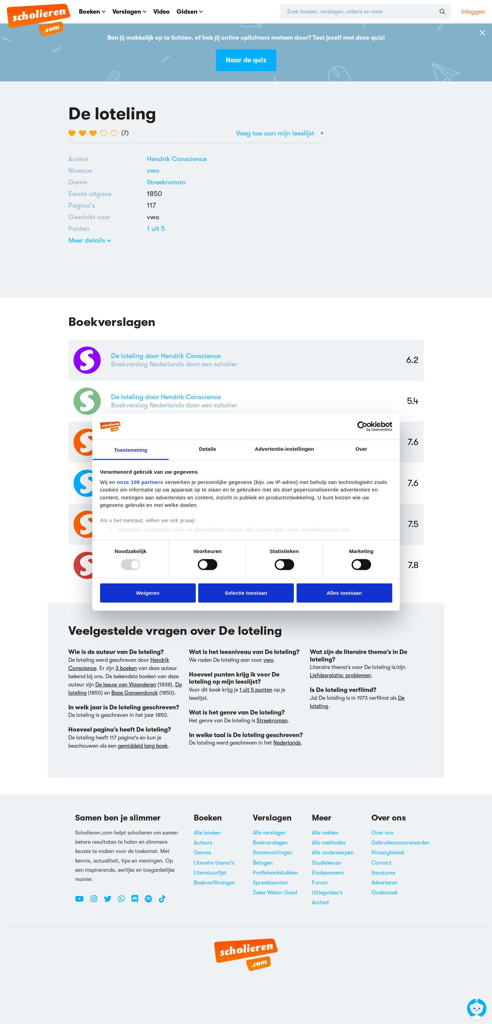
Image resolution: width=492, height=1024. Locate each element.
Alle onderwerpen (333, 853)
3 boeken (126, 668)
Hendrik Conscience (177, 159)
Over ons (382, 833)
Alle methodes (328, 843)
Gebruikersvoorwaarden (400, 843)
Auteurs (203, 843)
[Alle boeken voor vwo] (153, 170)
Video (161, 11)
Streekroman (166, 182)
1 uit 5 (156, 229)
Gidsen (190, 11)
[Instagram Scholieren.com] (96, 901)
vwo (153, 170)
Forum (320, 883)
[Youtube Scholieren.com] (82, 901)
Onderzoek (384, 893)
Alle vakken (325, 833)
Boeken (92, 11)
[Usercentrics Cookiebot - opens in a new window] (362, 426)
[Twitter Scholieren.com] (110, 901)
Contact (381, 863)
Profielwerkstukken (275, 873)
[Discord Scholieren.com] (137, 901)
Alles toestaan (344, 592)
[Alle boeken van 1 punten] (156, 229)
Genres (202, 853)
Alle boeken (207, 833)
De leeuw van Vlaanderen (125, 685)
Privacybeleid (387, 853)
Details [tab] (207, 449)
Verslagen (129, 11)
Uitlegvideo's (327, 893)
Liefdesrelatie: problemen (340, 675)
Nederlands (287, 743)
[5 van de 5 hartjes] (116, 133)
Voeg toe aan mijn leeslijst (281, 133)
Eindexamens (328, 873)
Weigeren (147, 592)
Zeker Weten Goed (275, 893)
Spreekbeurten (270, 883)
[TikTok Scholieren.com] (162, 901)
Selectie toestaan (246, 592)
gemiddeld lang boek (143, 746)
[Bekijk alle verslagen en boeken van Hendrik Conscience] (177, 159)
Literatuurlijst (210, 873)
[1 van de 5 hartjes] (73, 133)
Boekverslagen (270, 843)
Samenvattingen (272, 853)
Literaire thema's (214, 863)
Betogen (263, 863)
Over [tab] (361, 449)
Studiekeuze (326, 863)
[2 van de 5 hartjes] (84, 133)
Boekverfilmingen (214, 883)
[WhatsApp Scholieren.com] (124, 901)
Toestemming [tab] (131, 450)
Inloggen (473, 11)
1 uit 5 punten (256, 690)
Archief (320, 903)
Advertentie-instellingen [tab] (284, 449)
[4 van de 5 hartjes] (105, 133)
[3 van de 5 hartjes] (95, 133)
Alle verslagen (269, 833)
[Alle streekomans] (166, 182)
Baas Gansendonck (134, 693)
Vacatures (383, 873)
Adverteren (384, 883)
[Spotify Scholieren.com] (151, 901)
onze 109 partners (140, 482)
